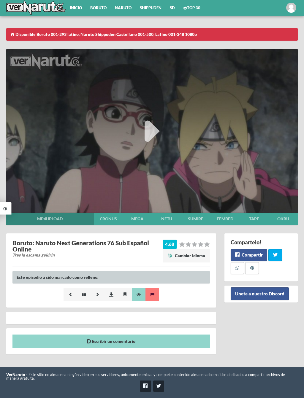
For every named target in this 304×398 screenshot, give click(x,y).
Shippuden (151, 8)
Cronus (108, 218)
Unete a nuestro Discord (259, 294)
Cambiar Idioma (186, 255)
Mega (137, 218)
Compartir (249, 254)
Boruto (98, 8)
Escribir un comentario (111, 341)
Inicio (76, 8)
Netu (166, 218)
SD (172, 8)
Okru (283, 218)
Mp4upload (50, 218)
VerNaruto (15, 374)
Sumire (195, 218)
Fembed (225, 218)
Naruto (123, 8)
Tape (254, 218)
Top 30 (191, 8)
